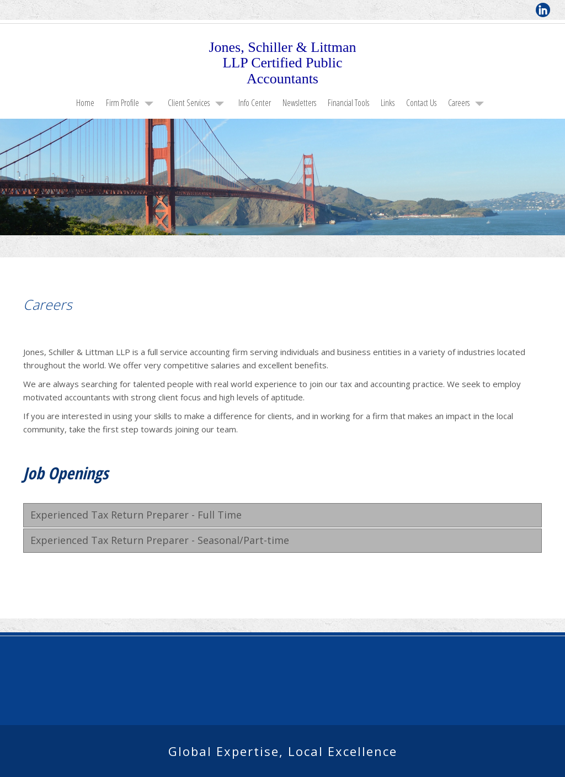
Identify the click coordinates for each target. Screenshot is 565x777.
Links (388, 103)
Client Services (189, 103)
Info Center (254, 103)
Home (85, 103)
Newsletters (299, 103)
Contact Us (421, 103)
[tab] (282, 515)
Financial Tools (348, 103)
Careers (459, 103)
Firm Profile (122, 103)
